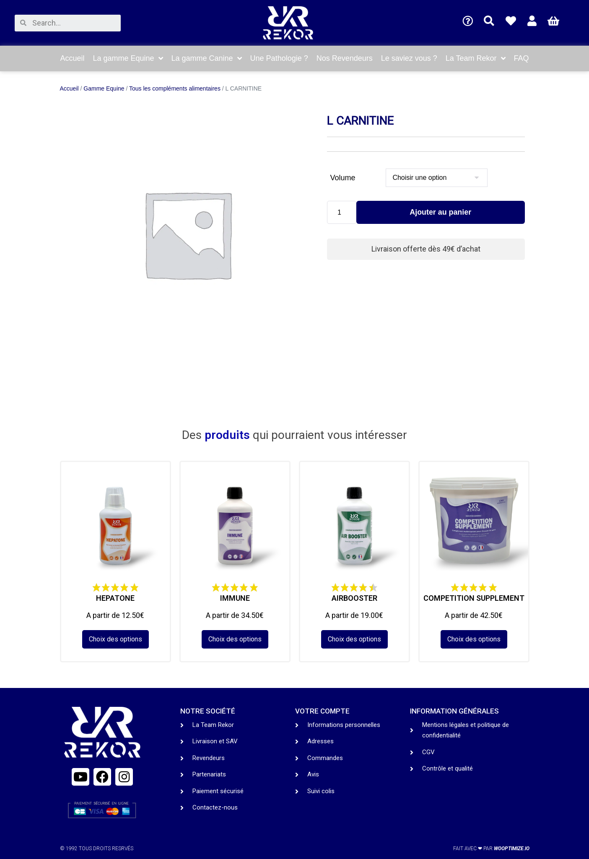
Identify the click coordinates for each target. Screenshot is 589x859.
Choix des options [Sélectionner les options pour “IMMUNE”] (235, 639)
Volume (342, 178)
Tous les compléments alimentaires (175, 88)
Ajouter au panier (441, 212)
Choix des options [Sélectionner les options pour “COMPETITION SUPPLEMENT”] (474, 639)
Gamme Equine (103, 88)
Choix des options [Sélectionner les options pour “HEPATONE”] (115, 639)
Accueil (69, 88)
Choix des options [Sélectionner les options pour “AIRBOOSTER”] (354, 639)
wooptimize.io (511, 848)
